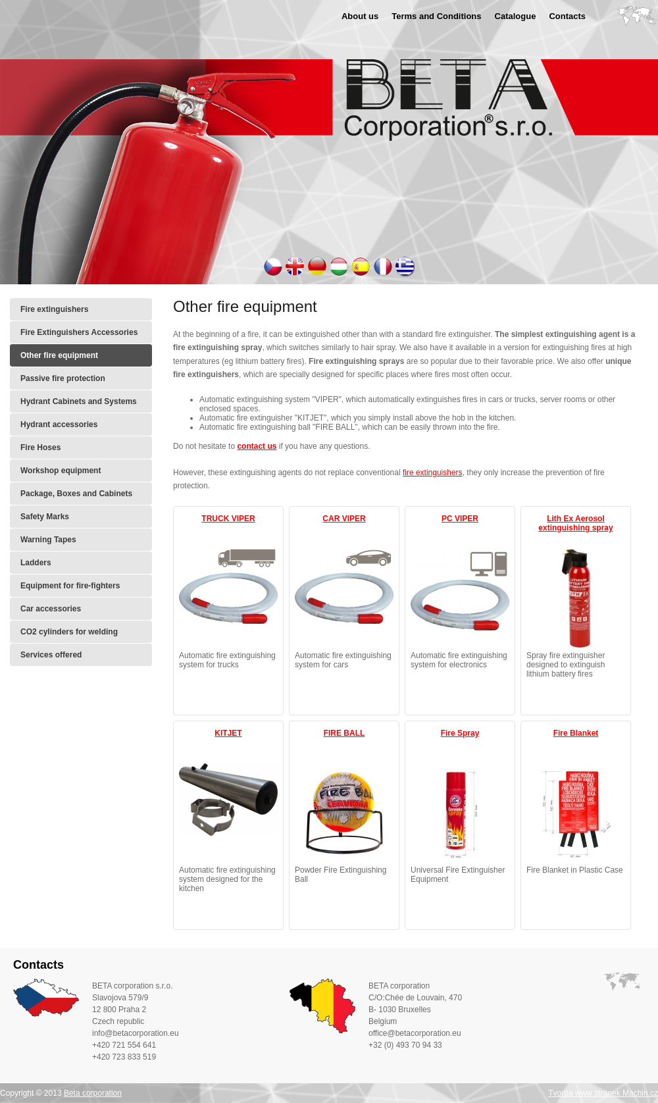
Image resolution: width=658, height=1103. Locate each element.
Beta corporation (93, 1093)
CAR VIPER (343, 518)
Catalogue (515, 16)
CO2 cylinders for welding (69, 631)
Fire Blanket (576, 733)
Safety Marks (44, 516)
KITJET (228, 733)
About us (360, 16)
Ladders (35, 562)
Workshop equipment (60, 470)
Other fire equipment (59, 355)
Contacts (567, 16)
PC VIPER (460, 518)
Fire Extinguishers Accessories (79, 332)
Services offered (51, 654)
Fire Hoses (40, 447)
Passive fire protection (62, 378)
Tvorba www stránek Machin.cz (603, 1093)
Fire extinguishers (54, 309)
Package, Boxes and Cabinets (76, 493)
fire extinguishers (433, 472)
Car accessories (50, 608)
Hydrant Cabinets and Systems (78, 401)
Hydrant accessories (58, 424)
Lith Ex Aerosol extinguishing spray (575, 523)
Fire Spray (460, 733)
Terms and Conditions (436, 16)
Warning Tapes (48, 539)
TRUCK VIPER (228, 518)
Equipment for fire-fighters (70, 585)
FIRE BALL (344, 733)
